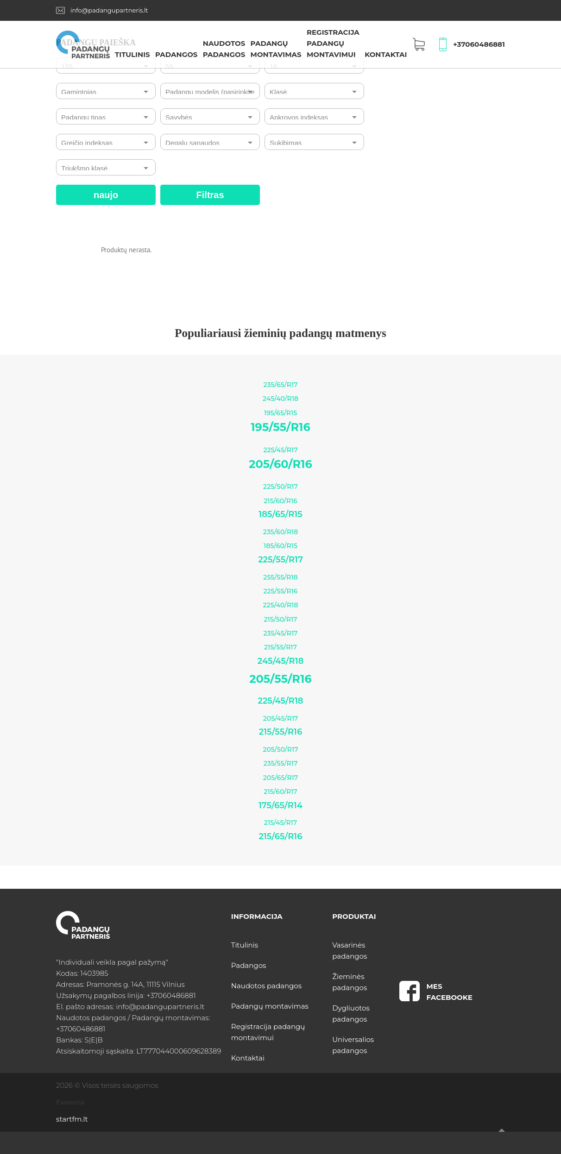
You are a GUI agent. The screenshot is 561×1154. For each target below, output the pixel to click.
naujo (106, 195)
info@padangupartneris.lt (109, 10)
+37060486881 (479, 44)
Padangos (176, 54)
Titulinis (132, 54)
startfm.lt (72, 1119)
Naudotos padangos (266, 985)
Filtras (210, 195)
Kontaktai (386, 54)
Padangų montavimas (270, 1006)
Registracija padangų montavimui (333, 43)
